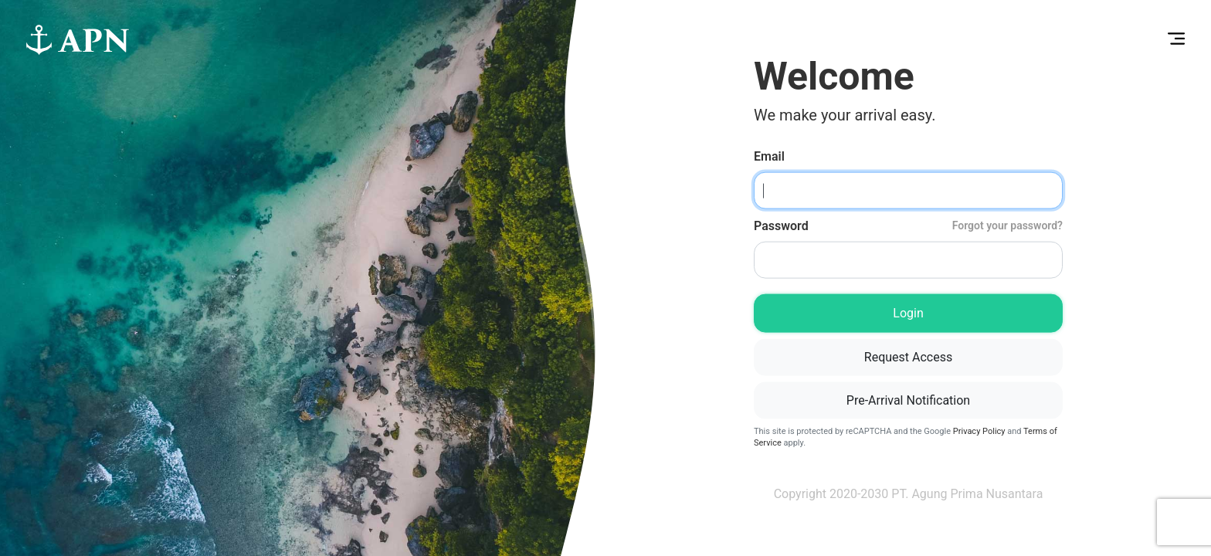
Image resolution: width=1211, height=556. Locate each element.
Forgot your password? (1007, 225)
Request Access (908, 357)
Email (769, 156)
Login (908, 313)
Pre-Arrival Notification (908, 400)
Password (908, 226)
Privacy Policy (979, 431)
